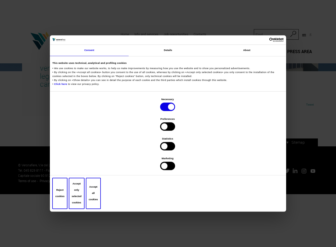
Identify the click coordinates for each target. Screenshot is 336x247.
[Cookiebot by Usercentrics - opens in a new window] (259, 79)
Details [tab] (168, 91)
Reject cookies (91, 163)
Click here (62, 125)
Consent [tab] (89, 91)
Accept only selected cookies (168, 163)
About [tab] (246, 91)
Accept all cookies (244, 163)
